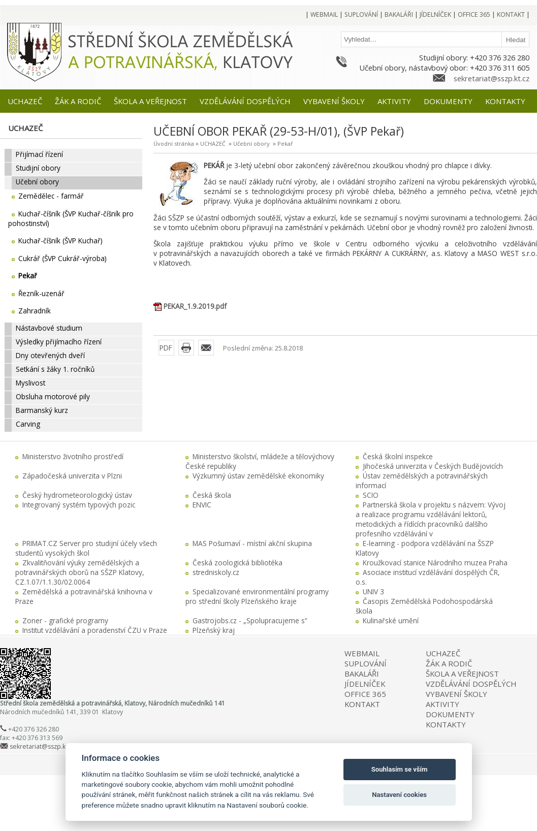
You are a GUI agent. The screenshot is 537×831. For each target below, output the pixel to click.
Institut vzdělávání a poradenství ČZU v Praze (94, 630)
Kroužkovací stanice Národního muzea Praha (435, 562)
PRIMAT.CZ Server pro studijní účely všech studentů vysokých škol (86, 548)
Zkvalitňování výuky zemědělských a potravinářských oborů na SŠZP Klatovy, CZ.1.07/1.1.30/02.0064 (79, 572)
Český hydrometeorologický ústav (77, 495)
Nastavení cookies (399, 794)
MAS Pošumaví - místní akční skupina (252, 543)
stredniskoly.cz (216, 572)
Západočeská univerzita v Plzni (72, 476)
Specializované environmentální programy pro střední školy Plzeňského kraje (257, 596)
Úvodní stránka (173, 143)
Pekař (285, 143)
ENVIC (202, 504)
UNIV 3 (373, 591)
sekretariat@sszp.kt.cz (491, 78)
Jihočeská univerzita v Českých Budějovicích (433, 466)
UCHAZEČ (213, 143)
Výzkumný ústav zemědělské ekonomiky (258, 476)
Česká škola (212, 495)
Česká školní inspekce (398, 456)
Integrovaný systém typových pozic (78, 504)
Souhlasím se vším (399, 769)
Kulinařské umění (391, 620)
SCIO (370, 495)
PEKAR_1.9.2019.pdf (195, 306)
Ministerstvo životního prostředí (72, 456)
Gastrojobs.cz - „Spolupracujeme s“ (250, 620)
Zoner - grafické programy (65, 620)
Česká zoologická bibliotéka (237, 562)
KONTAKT (362, 704)
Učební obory (251, 143)
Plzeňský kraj (214, 630)
